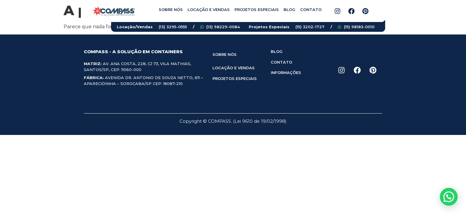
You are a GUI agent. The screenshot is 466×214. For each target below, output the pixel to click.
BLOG (277, 51)
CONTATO (281, 62)
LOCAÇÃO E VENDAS (233, 67)
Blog (289, 9)
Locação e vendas (209, 9)
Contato (311, 9)
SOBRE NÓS (224, 54)
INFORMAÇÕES (286, 72)
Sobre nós (171, 9)
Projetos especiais (256, 9)
